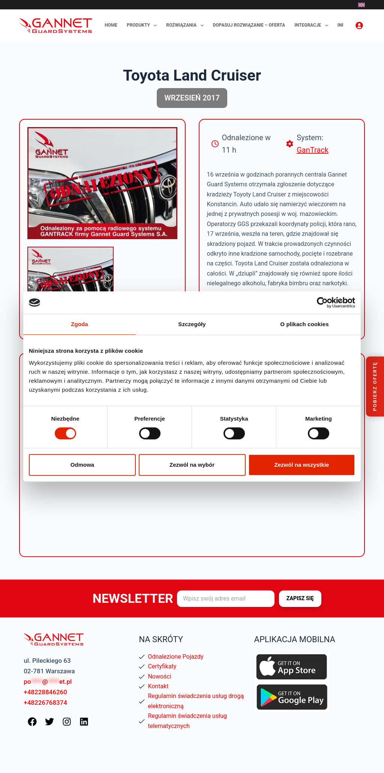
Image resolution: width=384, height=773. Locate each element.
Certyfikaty (162, 666)
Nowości (159, 676)
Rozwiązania (186, 25)
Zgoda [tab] (79, 324)
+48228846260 (45, 692)
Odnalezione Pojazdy (175, 656)
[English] (361, 5)
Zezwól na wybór (192, 464)
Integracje (312, 25)
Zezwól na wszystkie (301, 464)
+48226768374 (45, 702)
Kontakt (158, 686)
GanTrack (312, 149)
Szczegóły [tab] (192, 324)
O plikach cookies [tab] (304, 324)
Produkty (143, 25)
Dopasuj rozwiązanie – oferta (249, 25)
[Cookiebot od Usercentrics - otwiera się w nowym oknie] (322, 302)
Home (111, 25)
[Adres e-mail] (225, 598)
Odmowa (82, 464)
